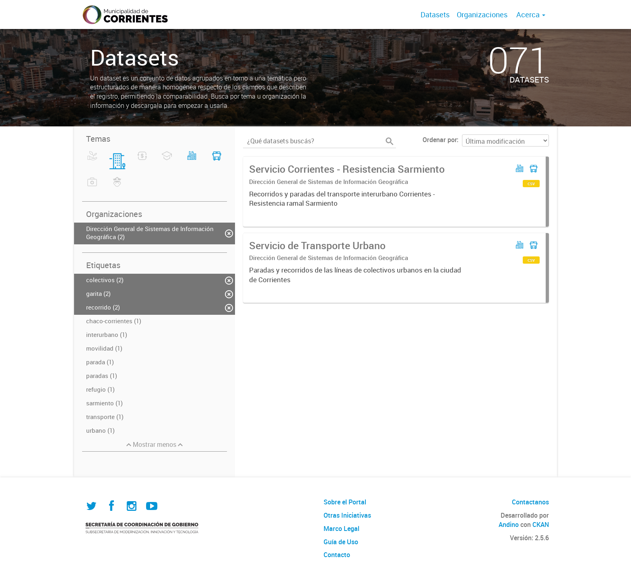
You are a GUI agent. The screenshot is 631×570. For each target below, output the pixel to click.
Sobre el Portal (345, 502)
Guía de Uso (341, 541)
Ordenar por (440, 140)
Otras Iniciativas (347, 515)
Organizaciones (482, 14)
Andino (509, 524)
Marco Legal (341, 528)
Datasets (435, 14)
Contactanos (530, 502)
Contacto (337, 554)
